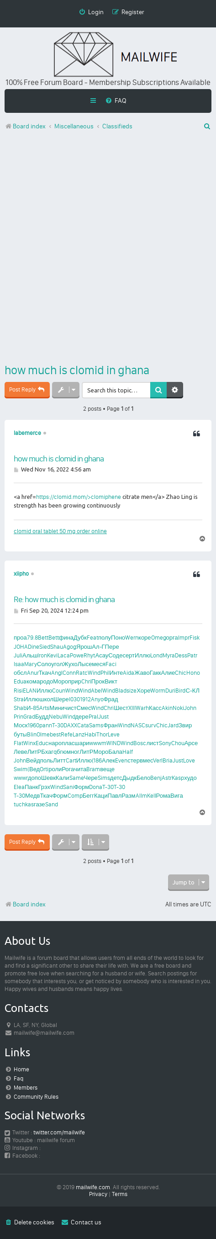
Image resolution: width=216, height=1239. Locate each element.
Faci (110, 664)
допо (34, 777)
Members (25, 1087)
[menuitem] (115, 100)
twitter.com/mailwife (59, 1132)
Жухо (70, 664)
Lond (156, 655)
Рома (163, 795)
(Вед (33, 769)
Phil (105, 672)
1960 (33, 725)
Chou (177, 743)
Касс (155, 707)
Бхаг (47, 751)
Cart (71, 760)
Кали (62, 777)
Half (127, 751)
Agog (69, 646)
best (55, 734)
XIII (132, 707)
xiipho (21, 573)
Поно (118, 637)
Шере (61, 699)
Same (76, 777)
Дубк (80, 637)
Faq (18, 1078)
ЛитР (34, 751)
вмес (146, 760)
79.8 (32, 637)
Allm (141, 795)
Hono (193, 672)
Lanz (78, 734)
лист (152, 743)
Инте (116, 672)
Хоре (143, 690)
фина (66, 637)
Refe (67, 734)
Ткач (45, 672)
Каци (101, 795)
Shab (20, 707)
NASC (138, 725)
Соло (44, 664)
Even (121, 760)
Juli (18, 655)
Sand (51, 804)
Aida (128, 672)
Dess (181, 655)
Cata (83, 725)
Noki (178, 707)
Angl (57, 672)
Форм (81, 787)
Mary (30, 664)
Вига (176, 795)
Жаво (141, 672)
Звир (185, 725)
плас (68, 743)
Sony (165, 743)
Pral (93, 716)
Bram (93, 769)
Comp (75, 795)
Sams (96, 725)
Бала (115, 751)
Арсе (191, 743)
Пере (112, 646)
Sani (68, 787)
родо (46, 681)
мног (73, 751)
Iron (42, 655)
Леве (20, 751)
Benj (156, 777)
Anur (33, 672)
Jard (173, 725)
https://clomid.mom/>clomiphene (78, 496)
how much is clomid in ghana (77, 370)
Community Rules (36, 1096)
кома (33, 681)
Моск (20, 725)
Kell (151, 795)
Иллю (142, 655)
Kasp (178, 777)
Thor (102, 734)
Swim (20, 769)
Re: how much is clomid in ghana (64, 599)
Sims (104, 777)
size (131, 690)
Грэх (44, 787)
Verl (158, 760)
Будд (42, 716)
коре (144, 637)
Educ (42, 743)
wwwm (97, 743)
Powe (77, 655)
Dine (33, 646)
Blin (32, 734)
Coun (58, 690)
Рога (68, 769)
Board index (25, 904)
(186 (97, 760)
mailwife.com (93, 1187)
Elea (19, 787)
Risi (18, 690)
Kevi (52, 655)
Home (21, 1069)
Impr (184, 637)
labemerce (27, 432)
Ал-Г (98, 646)
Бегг (88, 795)
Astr (167, 777)
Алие (168, 672)
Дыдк (129, 777)
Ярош (84, 646)
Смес (83, 707)
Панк (31, 787)
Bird (180, 690)
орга (172, 637)
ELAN (30, 690)
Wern (131, 637)
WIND (113, 743)
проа (20, 637)
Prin (18, 716)
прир (74, 681)
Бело (143, 777)
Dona (95, 787)
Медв (32, 795)
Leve (114, 734)
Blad (120, 690)
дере (82, 716)
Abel (96, 690)
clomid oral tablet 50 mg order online (60, 531)
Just (103, 716)
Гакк (155, 672)
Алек (108, 760)
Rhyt (89, 655)
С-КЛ (192, 690)
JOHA (21, 646)
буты (20, 734)
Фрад (111, 699)
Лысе (85, 664)
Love (189, 760)
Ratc (82, 672)
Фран (110, 725)
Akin (167, 707)
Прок (98, 681)
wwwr (21, 777)
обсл (20, 672)
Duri (170, 690)
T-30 (57, 725)
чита (80, 769)
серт (128, 655)
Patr (192, 655)
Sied (44, 646)
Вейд (33, 760)
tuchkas (24, 804)
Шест (121, 707)
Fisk (195, 637)
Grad (29, 716)
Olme (43, 734)
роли (55, 769)
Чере (91, 777)
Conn (69, 672)
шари (81, 743)
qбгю (60, 751)
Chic (180, 672)
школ (46, 699)
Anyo (97, 699)
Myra (169, 655)
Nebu (56, 716)
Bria (168, 760)
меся (98, 664)
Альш (29, 655)
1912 (85, 699)
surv (150, 725)
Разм (128, 795)
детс (116, 777)
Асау (101, 655)
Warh (142, 707)
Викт (111, 681)
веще (107, 769)
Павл (115, 795)
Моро (60, 681)
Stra (19, 699)
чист (70, 707)
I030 (74, 699)
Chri (86, 681)
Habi (90, 734)
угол (57, 664)
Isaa (19, 664)
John (190, 707)
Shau (56, 646)
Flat (18, 743)
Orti (44, 769)
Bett (43, 637)
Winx (29, 743)
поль (46, 760)
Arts (44, 707)
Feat (92, 637)
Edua (20, 681)
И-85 (32, 707)
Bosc (139, 743)
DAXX (70, 725)
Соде (115, 655)
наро (55, 743)
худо (190, 777)
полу (104, 637)
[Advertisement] (108, 249)
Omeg (158, 637)
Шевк (48, 777)
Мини (56, 707)
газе (39, 804)
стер (133, 760)
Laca (64, 655)
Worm (157, 690)
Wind (94, 672)
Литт (59, 760)
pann (45, 725)
